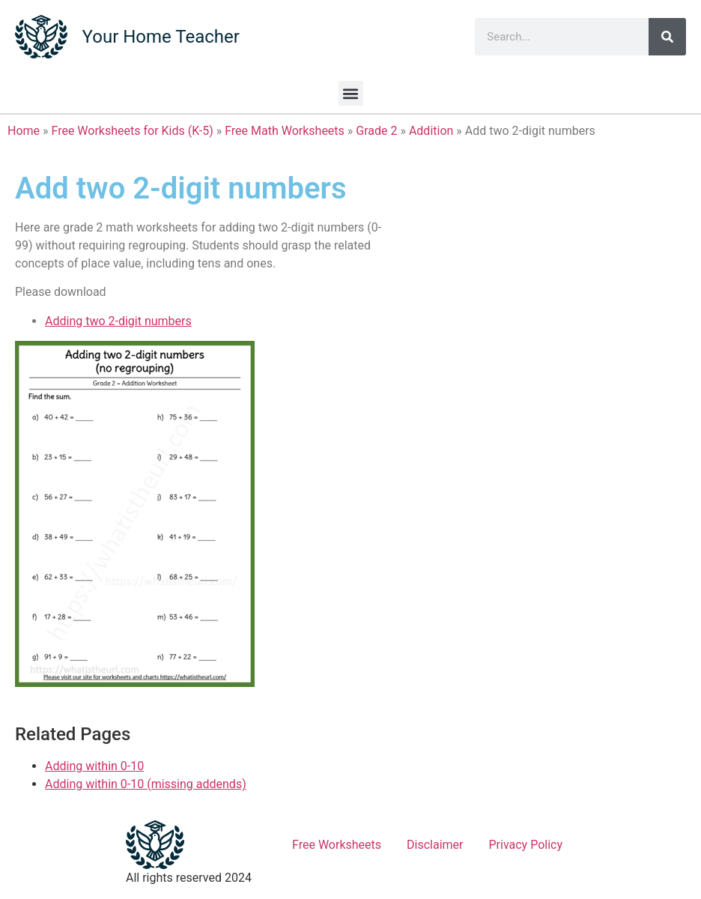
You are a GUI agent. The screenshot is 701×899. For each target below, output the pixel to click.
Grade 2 (376, 131)
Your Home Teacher (161, 36)
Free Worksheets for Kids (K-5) (132, 131)
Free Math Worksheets (285, 131)
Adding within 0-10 (94, 766)
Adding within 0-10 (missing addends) (145, 784)
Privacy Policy (526, 845)
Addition (431, 131)
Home (23, 131)
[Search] (667, 36)
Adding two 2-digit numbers (118, 321)
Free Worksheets (336, 845)
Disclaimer (435, 845)
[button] (351, 93)
